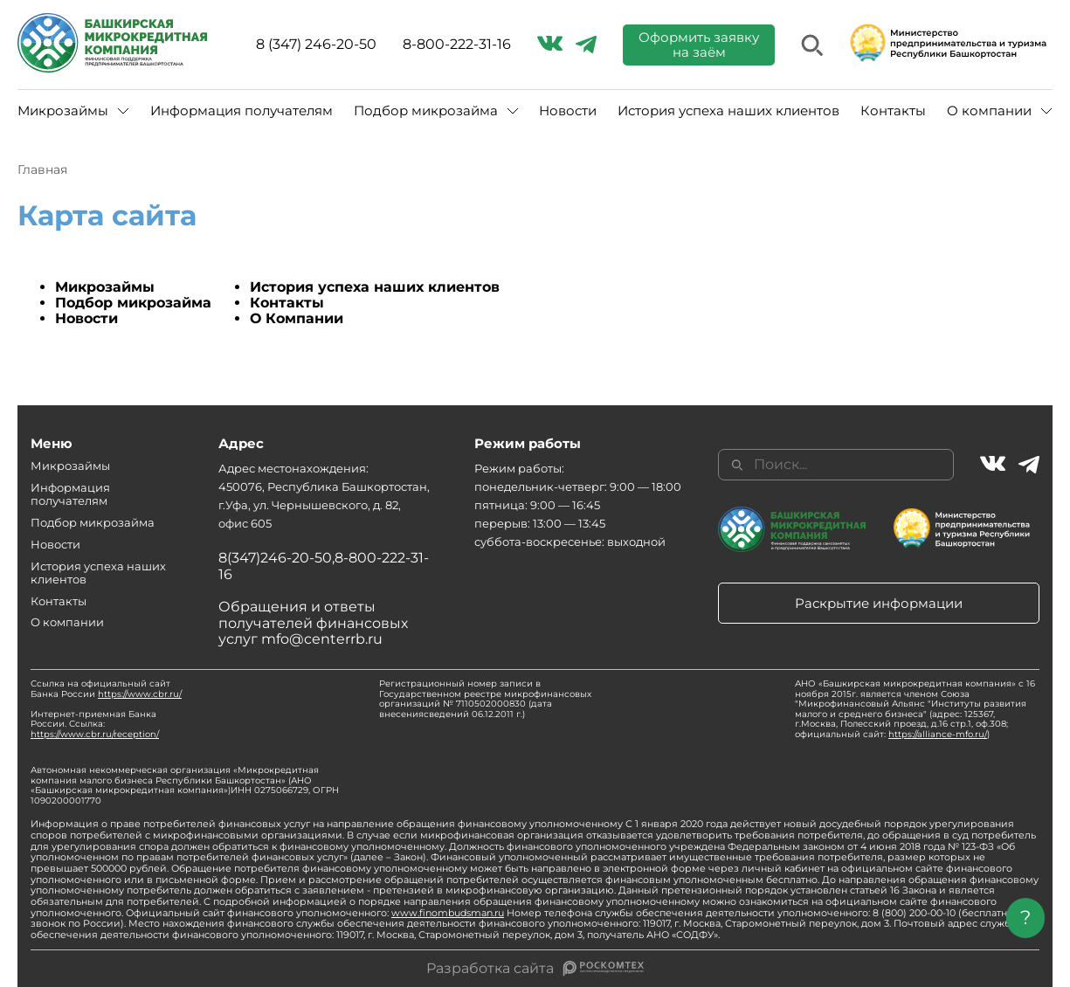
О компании (989, 110)
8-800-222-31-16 (457, 44)
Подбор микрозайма (426, 110)
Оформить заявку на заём (699, 44)
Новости (568, 110)
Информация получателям (241, 110)
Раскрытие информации (879, 603)
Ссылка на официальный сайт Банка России (106, 689)
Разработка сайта (490, 969)
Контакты (893, 110)
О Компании (296, 318)
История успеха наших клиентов (728, 110)
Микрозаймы (62, 110)
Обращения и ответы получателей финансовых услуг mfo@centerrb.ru (313, 622)
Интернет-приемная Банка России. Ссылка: (95, 724)
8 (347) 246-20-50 (316, 44)
